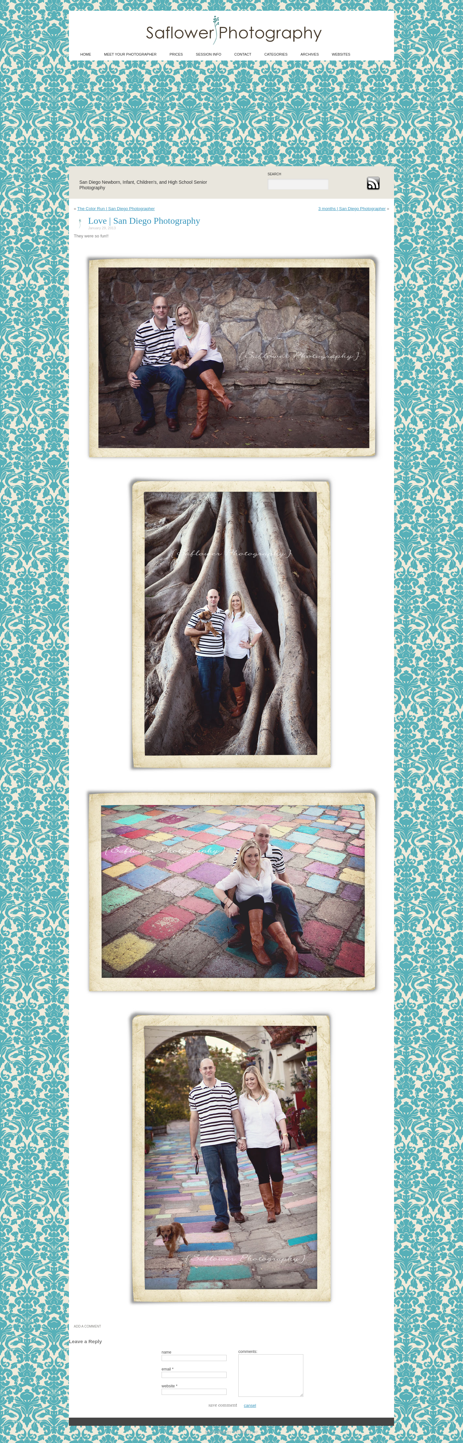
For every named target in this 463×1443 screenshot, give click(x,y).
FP (256, 1432)
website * (170, 1386)
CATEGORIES (275, 54)
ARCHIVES (309, 54)
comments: (248, 1351)
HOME (85, 54)
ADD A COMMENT (87, 1326)
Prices (176, 54)
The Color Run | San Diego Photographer (116, 208)
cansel (250, 1405)
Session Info (208, 54)
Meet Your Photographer (130, 54)
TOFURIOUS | (243, 1432)
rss (373, 183)
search (274, 174)
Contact (242, 54)
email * (168, 1369)
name (166, 1352)
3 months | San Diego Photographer (352, 208)
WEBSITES (341, 54)
